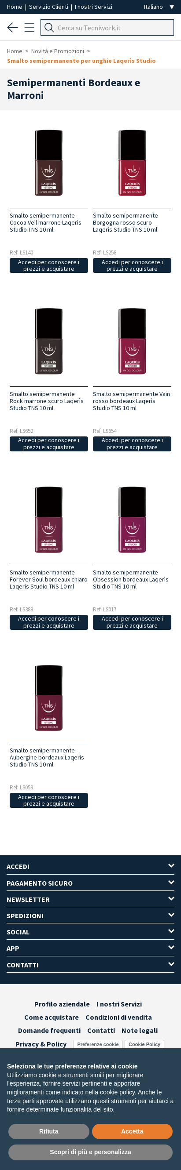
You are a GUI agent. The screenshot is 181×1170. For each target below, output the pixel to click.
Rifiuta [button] (49, 1131)
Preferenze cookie (97, 1044)
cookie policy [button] (117, 1092)
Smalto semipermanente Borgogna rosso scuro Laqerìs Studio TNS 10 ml (125, 222)
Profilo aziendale (62, 1003)
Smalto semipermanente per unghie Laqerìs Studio (81, 61)
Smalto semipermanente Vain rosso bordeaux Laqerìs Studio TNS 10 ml (131, 400)
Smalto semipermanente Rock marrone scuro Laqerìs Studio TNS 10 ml (47, 400)
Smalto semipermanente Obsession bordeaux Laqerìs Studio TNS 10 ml (131, 579)
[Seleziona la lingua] (159, 7)
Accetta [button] (132, 1131)
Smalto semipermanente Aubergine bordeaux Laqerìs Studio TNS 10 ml (47, 757)
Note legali (140, 1030)
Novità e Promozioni (57, 51)
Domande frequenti (49, 1030)
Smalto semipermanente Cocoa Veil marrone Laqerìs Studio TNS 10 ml (45, 222)
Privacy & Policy (40, 1043)
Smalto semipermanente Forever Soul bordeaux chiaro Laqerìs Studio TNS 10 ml (49, 579)
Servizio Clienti (49, 7)
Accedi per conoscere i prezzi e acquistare (48, 265)
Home (15, 7)
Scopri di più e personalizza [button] (90, 1151)
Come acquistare (51, 1017)
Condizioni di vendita (118, 1017)
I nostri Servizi (93, 7)
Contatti (101, 1030)
